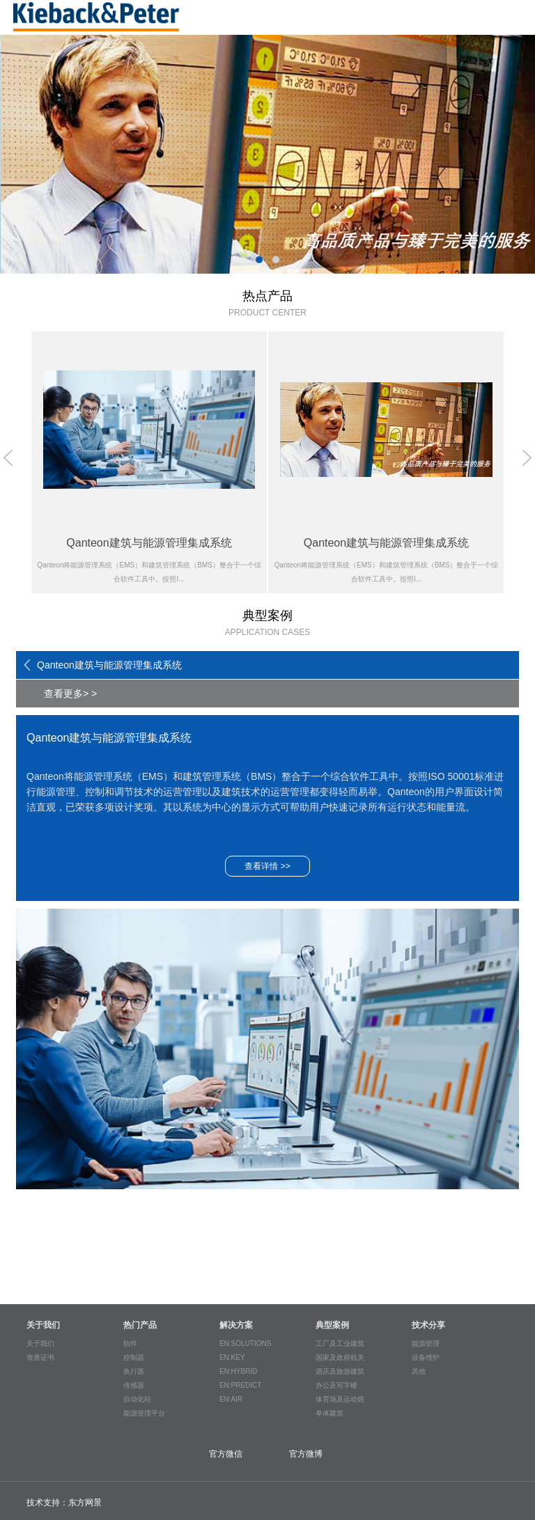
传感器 (133, 1385)
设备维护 (426, 1357)
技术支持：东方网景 (64, 1502)
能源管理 (426, 1343)
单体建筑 (329, 1413)
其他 (419, 1371)
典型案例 (332, 1325)
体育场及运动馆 (340, 1399)
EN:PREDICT (240, 1385)
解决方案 (236, 1325)
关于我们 (43, 1325)
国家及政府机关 (340, 1357)
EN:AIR (230, 1399)
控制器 (133, 1357)
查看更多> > (70, 693)
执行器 (133, 1371)
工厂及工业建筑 (340, 1343)
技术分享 (428, 1325)
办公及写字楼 (336, 1385)
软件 (130, 1343)
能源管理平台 (144, 1413)
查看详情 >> (267, 866)
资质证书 (40, 1357)
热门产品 (140, 1325)
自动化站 (137, 1399)
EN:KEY (232, 1357)
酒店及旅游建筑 (340, 1371)
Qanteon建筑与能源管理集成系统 (109, 665)
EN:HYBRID (238, 1371)
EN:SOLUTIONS (245, 1343)
